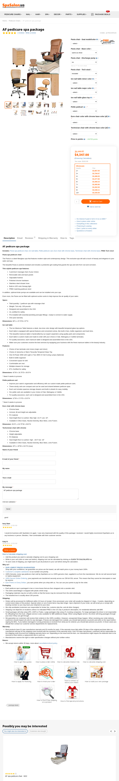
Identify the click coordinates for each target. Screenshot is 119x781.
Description (9, 238)
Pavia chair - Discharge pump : (85, 58)
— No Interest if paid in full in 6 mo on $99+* (90, 219)
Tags (72, 238)
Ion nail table (33, 251)
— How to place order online (85, 221)
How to (63, 238)
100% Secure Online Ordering (16, 578)
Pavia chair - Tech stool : (81, 70)
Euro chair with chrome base (64, 251)
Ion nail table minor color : (83, 79)
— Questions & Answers (83, 231)
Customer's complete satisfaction (17, 572)
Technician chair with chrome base (87, 251)
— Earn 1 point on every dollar (86, 228)
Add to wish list (93, 207)
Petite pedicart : (79, 107)
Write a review (31, 33)
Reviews (30, 237)
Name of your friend (10, 450)
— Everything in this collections (86, 224)
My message (7, 487)
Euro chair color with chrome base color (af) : (91, 116)
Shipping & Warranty (48, 238)
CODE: (102, 33)
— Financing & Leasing (83, 226)
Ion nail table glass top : (82, 98)
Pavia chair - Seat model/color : (85, 39)
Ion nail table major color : (83, 88)
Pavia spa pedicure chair (19, 251)
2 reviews (21, 33)
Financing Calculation (83, 158)
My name (6, 468)
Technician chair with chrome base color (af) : (91, 128)
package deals (13, 705)
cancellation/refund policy (48, 643)
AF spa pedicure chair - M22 (16, 776)
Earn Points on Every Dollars (16, 583)
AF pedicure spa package (40, 494)
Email (20, 238)
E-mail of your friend (10, 459)
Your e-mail (6, 478)
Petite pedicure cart (46, 251)
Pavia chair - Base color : (81, 49)
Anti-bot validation (8, 502)
